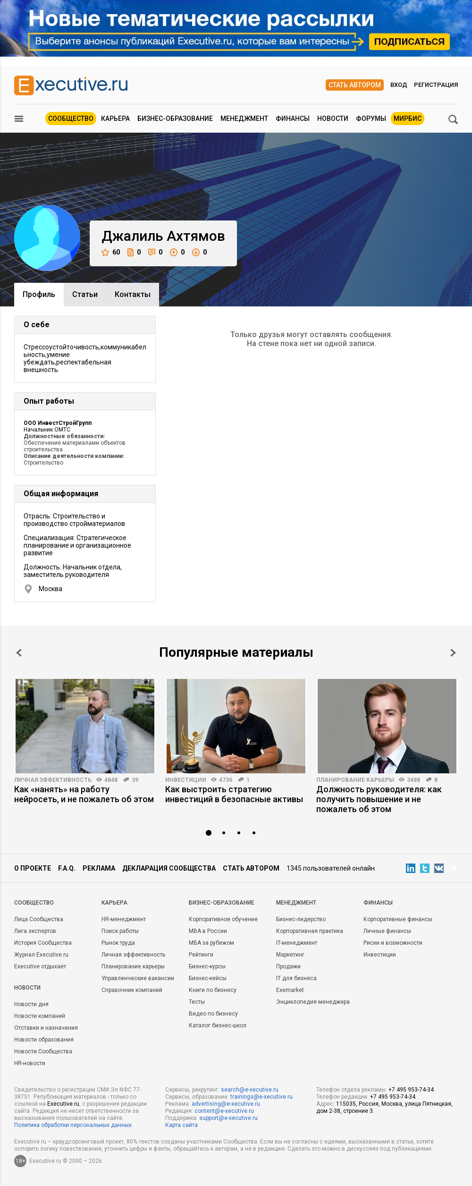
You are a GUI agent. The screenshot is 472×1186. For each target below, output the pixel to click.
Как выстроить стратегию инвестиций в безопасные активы (234, 794)
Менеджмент (244, 118)
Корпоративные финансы (397, 919)
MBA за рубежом (211, 943)
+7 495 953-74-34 (411, 1089)
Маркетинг (290, 954)
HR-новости (29, 1063)
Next (453, 652)
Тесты (197, 1002)
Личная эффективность (53, 780)
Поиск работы (120, 931)
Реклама (99, 868)
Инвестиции (185, 780)
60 (110, 252)
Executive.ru (63, 1104)
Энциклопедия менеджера (313, 1002)
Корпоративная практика (309, 931)
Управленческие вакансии (137, 978)
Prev (19, 652)
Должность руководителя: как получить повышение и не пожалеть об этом (379, 799)
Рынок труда (118, 943)
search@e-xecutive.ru (249, 1089)
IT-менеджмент (296, 943)
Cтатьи (85, 294)
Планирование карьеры (355, 780)
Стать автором (355, 85)
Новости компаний (39, 1016)
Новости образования (44, 1039)
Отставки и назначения (46, 1028)
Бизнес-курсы (207, 966)
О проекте (32, 868)
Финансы (293, 118)
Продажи (288, 966)
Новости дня (31, 1004)
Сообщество (70, 118)
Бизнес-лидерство (301, 919)
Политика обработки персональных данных (73, 1125)
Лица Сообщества (38, 919)
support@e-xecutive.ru (228, 1118)
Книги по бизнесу (212, 990)
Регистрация (436, 84)
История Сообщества (43, 943)
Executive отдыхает (40, 966)
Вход (398, 84)
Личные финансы (387, 931)
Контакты (133, 294)
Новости (332, 118)
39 (135, 780)
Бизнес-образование (175, 118)
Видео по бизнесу (213, 1013)
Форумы (371, 118)
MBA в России (208, 931)
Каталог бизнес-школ (217, 1025)
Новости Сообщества (43, 1051)
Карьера (115, 118)
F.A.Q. (67, 868)
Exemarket (290, 990)
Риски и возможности (392, 943)
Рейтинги (201, 954)
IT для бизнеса (296, 978)
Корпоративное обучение (223, 919)
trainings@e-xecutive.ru (261, 1096)
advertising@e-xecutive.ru (226, 1104)
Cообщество (34, 902)
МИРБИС (407, 118)
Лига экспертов (35, 931)
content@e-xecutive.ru (224, 1111)
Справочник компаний (131, 990)
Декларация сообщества (169, 868)
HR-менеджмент (123, 919)
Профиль (39, 294)
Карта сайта (181, 1125)
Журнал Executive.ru (41, 954)
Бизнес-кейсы (208, 978)
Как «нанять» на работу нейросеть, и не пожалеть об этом (84, 794)
